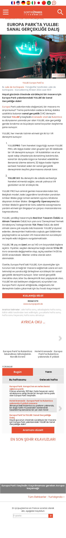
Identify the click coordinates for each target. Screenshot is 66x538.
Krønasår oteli (40, 117)
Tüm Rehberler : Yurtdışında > (46, 497)
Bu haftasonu (17, 379)
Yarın (48, 372)
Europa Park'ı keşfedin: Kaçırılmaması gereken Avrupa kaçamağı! (33, 487)
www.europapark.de (33, 303)
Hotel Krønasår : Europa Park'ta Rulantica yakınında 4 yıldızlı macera (48, 354)
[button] (5, 57)
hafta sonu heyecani (12, 315)
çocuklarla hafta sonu (50, 312)
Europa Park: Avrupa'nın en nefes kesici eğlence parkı (30, 387)
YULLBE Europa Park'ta (33, 82)
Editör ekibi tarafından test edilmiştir (20, 312)
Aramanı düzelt (33, 430)
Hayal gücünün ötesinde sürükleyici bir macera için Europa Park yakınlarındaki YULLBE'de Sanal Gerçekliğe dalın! (33, 422)
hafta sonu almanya (34, 315)
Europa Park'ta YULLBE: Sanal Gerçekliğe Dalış (30, 416)
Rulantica (56, 117)
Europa (6, 106)
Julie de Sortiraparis (14, 87)
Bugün (18, 372)
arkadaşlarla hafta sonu (49, 309)
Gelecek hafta (49, 379)
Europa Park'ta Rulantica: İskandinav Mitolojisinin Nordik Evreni (17, 354)
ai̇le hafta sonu (28, 309)
